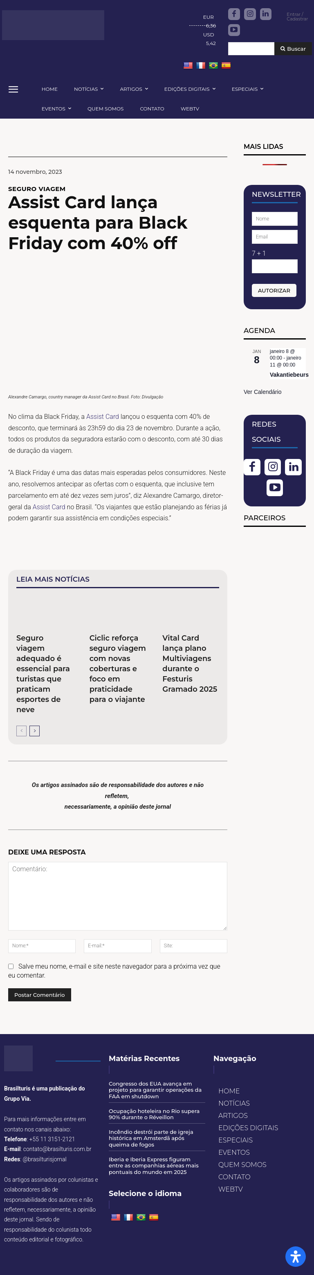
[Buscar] (293, 49)
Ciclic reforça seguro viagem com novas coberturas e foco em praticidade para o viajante (118, 669)
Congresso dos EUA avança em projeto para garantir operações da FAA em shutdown (155, 1090)
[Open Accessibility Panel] (295, 1256)
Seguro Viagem (37, 189)
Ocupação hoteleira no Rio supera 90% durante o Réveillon (154, 1114)
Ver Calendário (263, 392)
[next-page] (34, 731)
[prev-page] (21, 731)
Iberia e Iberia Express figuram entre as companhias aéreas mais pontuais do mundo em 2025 (154, 1165)
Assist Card (102, 417)
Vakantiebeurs (289, 374)
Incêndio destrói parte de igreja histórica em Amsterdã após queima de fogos (151, 1138)
